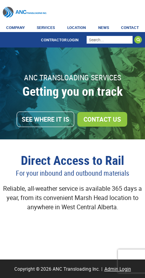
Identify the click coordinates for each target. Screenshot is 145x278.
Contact (130, 27)
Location (76, 27)
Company (15, 27)
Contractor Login (59, 39)
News (103, 27)
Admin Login (117, 269)
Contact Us (102, 119)
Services (46, 27)
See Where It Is (45, 119)
